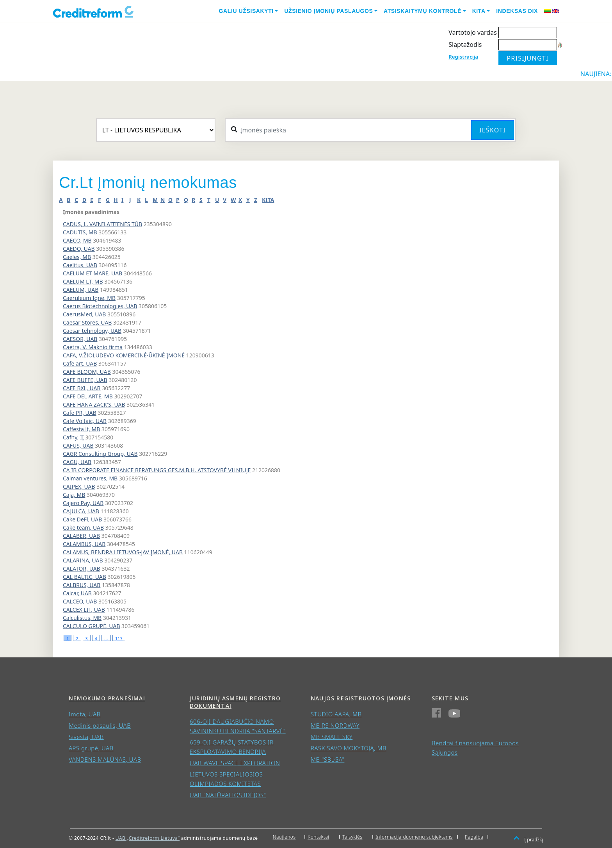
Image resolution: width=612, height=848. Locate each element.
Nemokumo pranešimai (107, 698)
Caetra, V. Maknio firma (93, 347)
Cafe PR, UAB (79, 412)
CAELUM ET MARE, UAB (92, 273)
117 (119, 638)
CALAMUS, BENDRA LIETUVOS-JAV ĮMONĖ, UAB (123, 552)
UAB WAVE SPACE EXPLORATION (235, 763)
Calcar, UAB (77, 593)
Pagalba (474, 837)
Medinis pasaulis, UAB (100, 725)
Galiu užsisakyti (246, 11)
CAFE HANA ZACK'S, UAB (94, 404)
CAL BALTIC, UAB (84, 576)
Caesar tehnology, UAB (92, 330)
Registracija (463, 56)
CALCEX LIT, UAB (84, 609)
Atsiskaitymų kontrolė (422, 11)
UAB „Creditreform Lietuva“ (148, 838)
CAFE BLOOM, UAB (87, 371)
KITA (268, 200)
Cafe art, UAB (80, 363)
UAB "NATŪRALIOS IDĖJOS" (228, 795)
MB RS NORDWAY (335, 725)
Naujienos (284, 837)
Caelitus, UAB (80, 265)
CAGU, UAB (77, 462)
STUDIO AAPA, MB (336, 714)
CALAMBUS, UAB (84, 544)
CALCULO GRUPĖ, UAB (91, 626)
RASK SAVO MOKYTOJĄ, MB (348, 748)
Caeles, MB (77, 257)
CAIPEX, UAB (79, 486)
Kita (479, 11)
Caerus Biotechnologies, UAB (100, 306)
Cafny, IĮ (73, 437)
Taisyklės (352, 837)
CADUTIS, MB (80, 232)
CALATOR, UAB (81, 568)
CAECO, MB (77, 240)
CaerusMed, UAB (84, 314)
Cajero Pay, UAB (83, 503)
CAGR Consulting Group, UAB (100, 453)
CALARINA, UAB (83, 560)
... (106, 638)
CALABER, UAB (81, 535)
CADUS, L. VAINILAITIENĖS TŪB (102, 224)
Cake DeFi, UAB (82, 519)
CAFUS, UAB (78, 445)
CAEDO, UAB (79, 248)
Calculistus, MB (82, 617)
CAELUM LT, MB (83, 281)
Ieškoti (492, 130)
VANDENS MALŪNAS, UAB (105, 759)
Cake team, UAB (83, 527)
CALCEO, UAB (80, 601)
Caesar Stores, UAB (87, 322)
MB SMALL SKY (331, 737)
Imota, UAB (85, 714)
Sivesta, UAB (86, 737)
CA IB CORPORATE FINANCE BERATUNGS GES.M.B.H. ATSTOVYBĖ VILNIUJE (157, 470)
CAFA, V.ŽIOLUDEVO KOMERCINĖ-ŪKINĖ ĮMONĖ (124, 355)
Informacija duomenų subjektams (414, 837)
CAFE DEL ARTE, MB (88, 396)
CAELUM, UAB (80, 289)
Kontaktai (318, 837)
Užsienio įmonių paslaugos (328, 11)
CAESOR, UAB (80, 339)
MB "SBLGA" (327, 759)
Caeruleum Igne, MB (89, 298)
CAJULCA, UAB (81, 511)
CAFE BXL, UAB (82, 388)
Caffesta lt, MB (81, 429)
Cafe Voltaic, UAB (85, 421)
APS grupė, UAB (91, 748)
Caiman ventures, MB (90, 478)
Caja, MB (74, 494)
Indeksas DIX (517, 11)
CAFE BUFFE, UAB (85, 380)
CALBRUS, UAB (81, 585)
